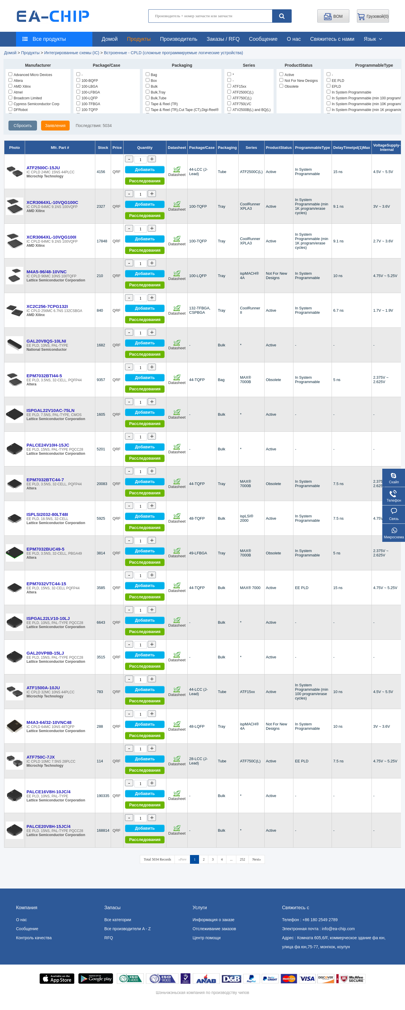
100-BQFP (87, 81)
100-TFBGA (88, 104)
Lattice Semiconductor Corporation (56, 280)
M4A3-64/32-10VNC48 (49, 722)
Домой (110, 39)
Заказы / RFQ (223, 39)
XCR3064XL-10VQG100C (52, 202)
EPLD (334, 86)
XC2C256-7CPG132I (47, 306)
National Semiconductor (47, 350)
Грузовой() (373, 16)
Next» (256, 859)
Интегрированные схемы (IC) (71, 52)
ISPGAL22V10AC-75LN (51, 410)
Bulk (152, 86)
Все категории (117, 919)
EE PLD (335, 81)
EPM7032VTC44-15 (46, 583)
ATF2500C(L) (240, 92)
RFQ (108, 937)
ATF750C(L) (239, 98)
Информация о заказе (214, 919)
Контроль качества (34, 937)
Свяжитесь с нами (332, 39)
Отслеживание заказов (214, 928)
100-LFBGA (88, 92)
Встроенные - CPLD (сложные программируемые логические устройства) (173, 52)
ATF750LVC (239, 104)
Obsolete (289, 86)
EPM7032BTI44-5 (44, 375)
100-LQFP (87, 98)
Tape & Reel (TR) (162, 104)
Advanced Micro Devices (30, 75)
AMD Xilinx (19, 86)
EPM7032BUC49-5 (45, 549)
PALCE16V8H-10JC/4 (49, 791)
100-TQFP (87, 110)
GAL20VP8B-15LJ (45, 653)
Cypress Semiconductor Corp (33, 104)
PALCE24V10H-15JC (48, 445)
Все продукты (42, 39)
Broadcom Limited (25, 98)
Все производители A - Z (127, 928)
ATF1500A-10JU (43, 687)
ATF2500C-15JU (43, 167)
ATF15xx (236, 86)
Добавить (145, 169)
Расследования (145, 181)
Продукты (139, 39)
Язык (373, 39)
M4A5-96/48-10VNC (47, 271)
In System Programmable (349, 92)
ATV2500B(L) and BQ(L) (249, 110)
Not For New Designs (298, 81)
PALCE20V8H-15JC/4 (49, 826)
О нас (294, 39)
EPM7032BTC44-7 (45, 479)
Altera (15, 81)
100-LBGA (87, 86)
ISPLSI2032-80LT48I (47, 514)
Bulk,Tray (155, 92)
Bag (151, 75)
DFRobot (18, 110)
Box (151, 81)
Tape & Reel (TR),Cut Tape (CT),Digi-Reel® (182, 110)
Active (286, 75)
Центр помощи (207, 937)
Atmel (15, 92)
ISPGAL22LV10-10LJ (48, 618)
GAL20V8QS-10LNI (46, 341)
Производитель (178, 39)
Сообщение (263, 39)
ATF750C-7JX (41, 757)
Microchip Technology (45, 176)
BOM (333, 16)
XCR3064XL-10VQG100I (51, 237)
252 (242, 859)
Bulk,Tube (156, 98)
